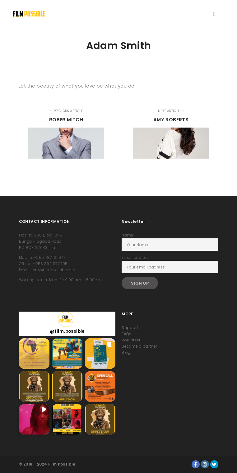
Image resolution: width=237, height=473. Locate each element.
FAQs (127, 333)
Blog (126, 352)
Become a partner (139, 346)
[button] (34, 353)
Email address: (136, 257)
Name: (128, 235)
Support (130, 327)
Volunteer (131, 340)
